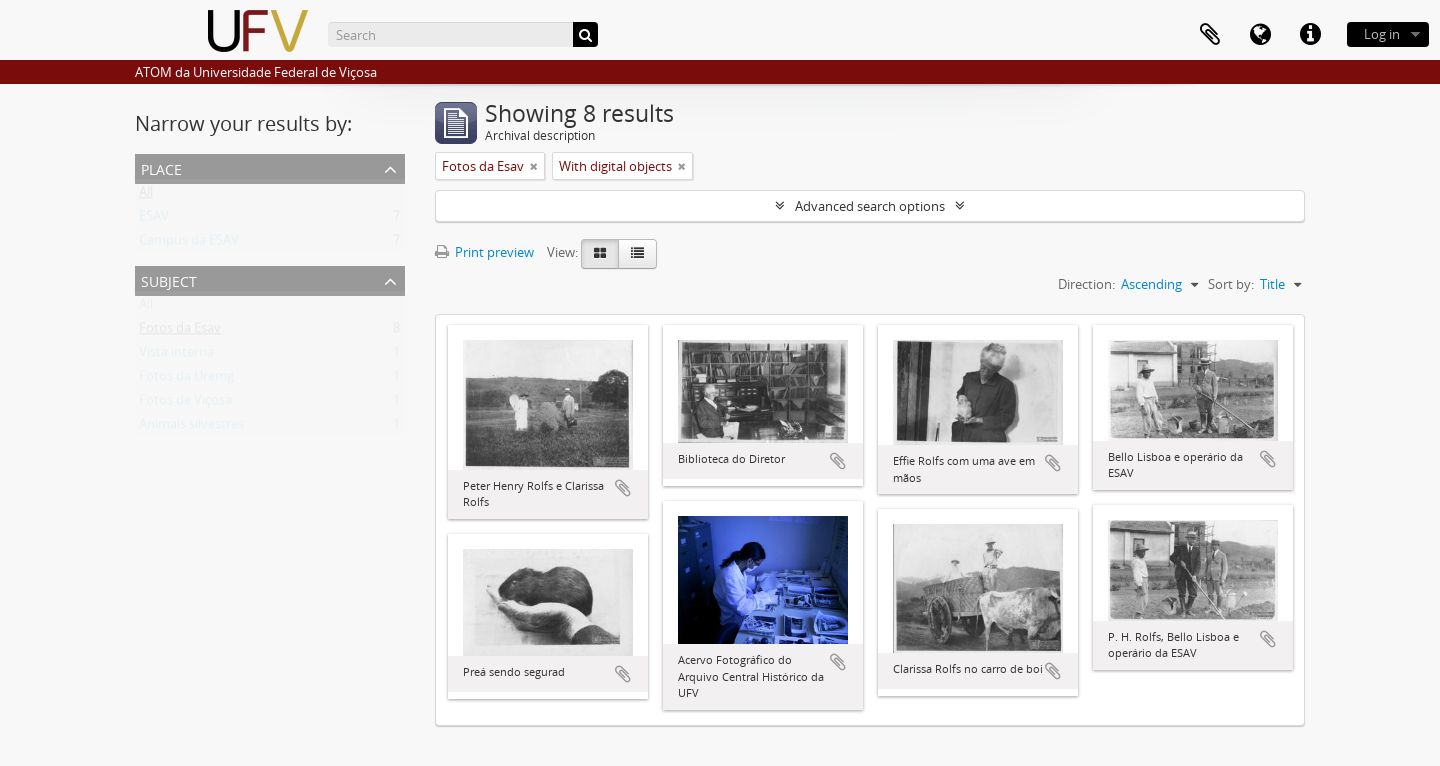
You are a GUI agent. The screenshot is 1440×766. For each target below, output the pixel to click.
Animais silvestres (191, 428)
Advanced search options (870, 206)
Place (161, 167)
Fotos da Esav (180, 332)
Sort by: (1231, 284)
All (146, 196)
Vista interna (176, 356)
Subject (169, 279)
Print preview (484, 252)
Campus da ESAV (189, 244)
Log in (1382, 34)
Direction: (1086, 284)
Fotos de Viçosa (185, 404)
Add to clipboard (623, 488)
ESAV (154, 220)
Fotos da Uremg (186, 380)
